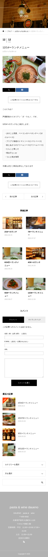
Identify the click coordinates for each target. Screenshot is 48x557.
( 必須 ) (15, 333)
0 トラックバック (35, 320)
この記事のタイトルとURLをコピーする (24, 100)
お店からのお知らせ (9, 51)
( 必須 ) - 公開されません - (16, 341)
